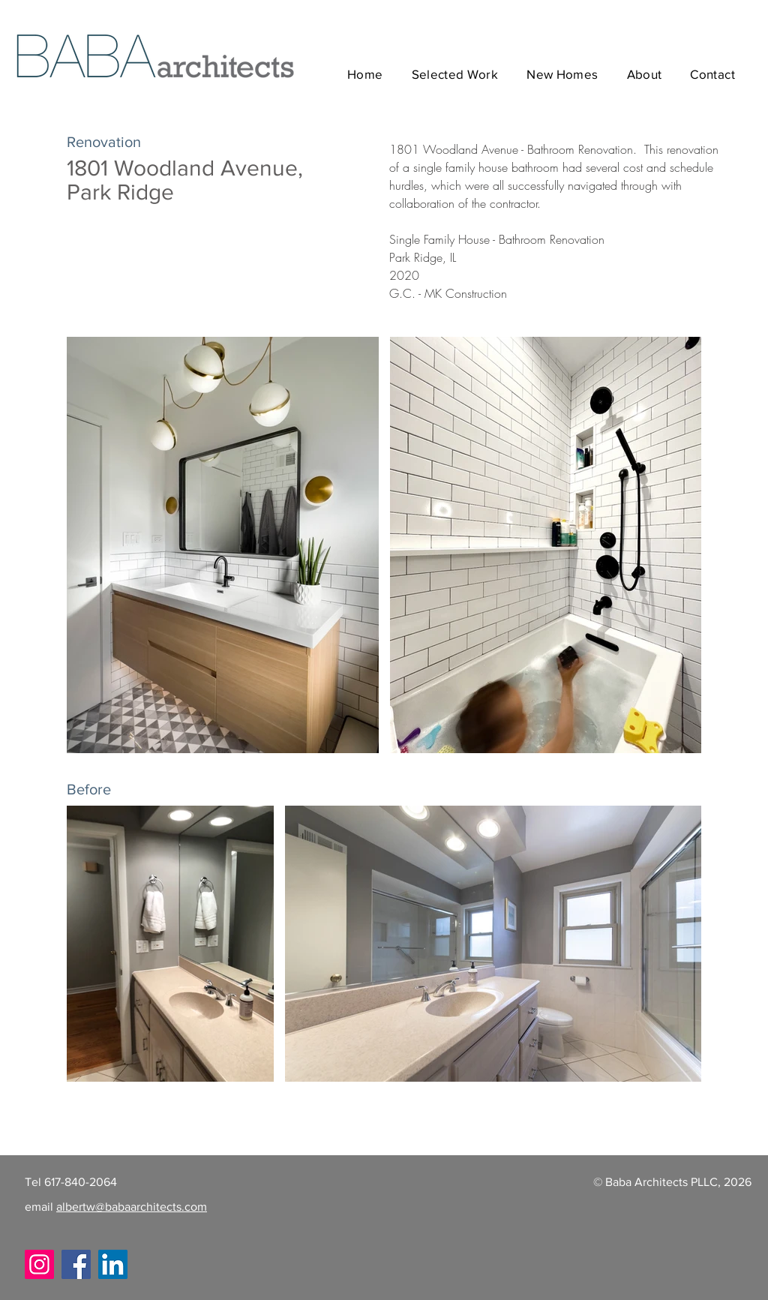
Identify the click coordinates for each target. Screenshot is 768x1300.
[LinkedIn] (113, 1264)
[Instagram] (39, 1264)
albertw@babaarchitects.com (131, 1206)
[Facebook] (76, 1264)
